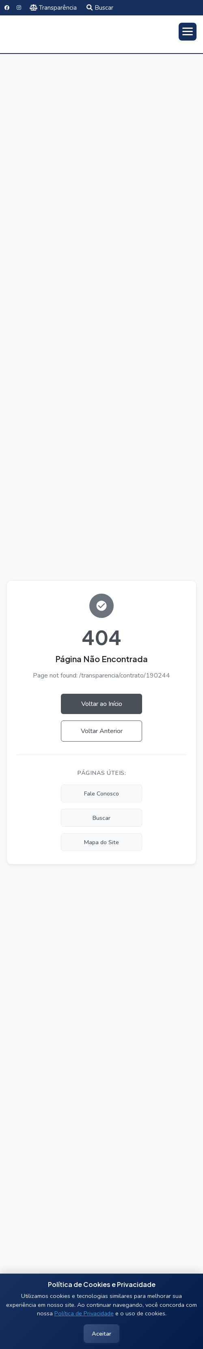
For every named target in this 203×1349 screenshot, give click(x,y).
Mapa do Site (101, 842)
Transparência (53, 8)
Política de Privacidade (84, 1313)
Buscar (99, 8)
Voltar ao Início (101, 703)
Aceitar (101, 1334)
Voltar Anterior (102, 731)
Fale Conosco (101, 793)
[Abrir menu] (188, 32)
